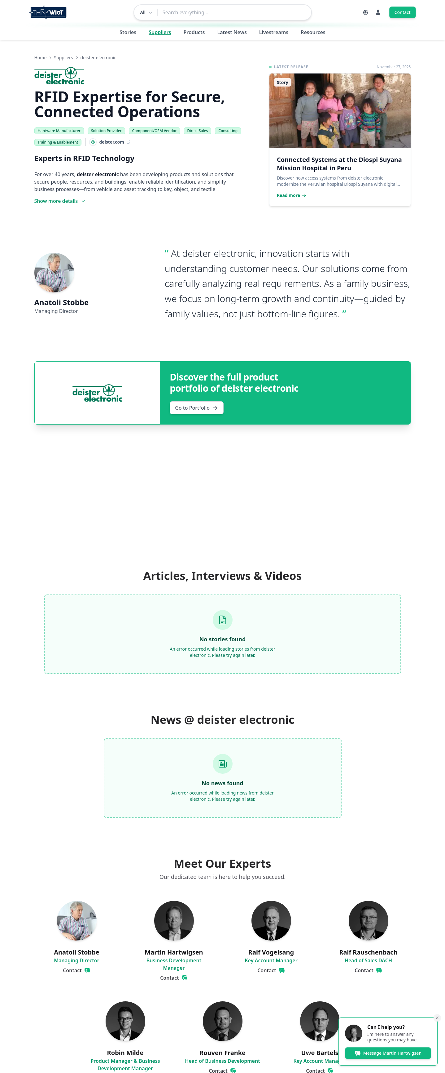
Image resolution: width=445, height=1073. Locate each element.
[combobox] (234, 12)
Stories (128, 32)
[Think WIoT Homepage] (48, 12)
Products (194, 32)
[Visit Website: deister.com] (107, 142)
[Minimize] (437, 1018)
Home (40, 57)
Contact (403, 12)
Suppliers (160, 32)
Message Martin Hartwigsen (388, 1053)
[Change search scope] (145, 12)
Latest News (231, 32)
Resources (313, 32)
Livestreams (273, 32)
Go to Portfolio (196, 407)
